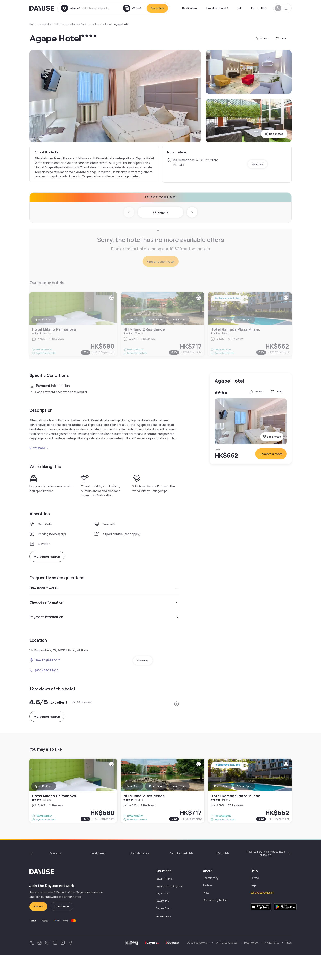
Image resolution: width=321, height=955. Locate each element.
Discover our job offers (215, 900)
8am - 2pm (133, 786)
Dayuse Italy (162, 901)
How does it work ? (217, 8)
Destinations (190, 8)
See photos (274, 134)
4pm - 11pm (178, 786)
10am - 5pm (156, 786)
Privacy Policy (271, 942)
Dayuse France (164, 879)
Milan (96, 24)
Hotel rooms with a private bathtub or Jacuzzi (266, 853)
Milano (107, 24)
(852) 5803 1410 (43, 670)
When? (160, 212)
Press (206, 892)
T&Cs (289, 942)
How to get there (45, 660)
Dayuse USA (163, 893)
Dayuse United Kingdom (169, 886)
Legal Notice (251, 942)
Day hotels (223, 853)
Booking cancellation (262, 892)
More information (47, 556)
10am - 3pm (244, 786)
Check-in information (104, 602)
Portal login (62, 906)
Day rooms (55, 853)
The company (210, 878)
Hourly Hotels (97, 853)
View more (39, 448)
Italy (32, 24)
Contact (255, 878)
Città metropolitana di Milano (71, 24)
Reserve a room (271, 454)
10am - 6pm (221, 786)
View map (257, 164)
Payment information (104, 617)
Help (239, 8)
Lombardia (44, 24)
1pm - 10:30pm (43, 786)
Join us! (38, 906)
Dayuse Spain (163, 908)
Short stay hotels (139, 853)
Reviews (207, 885)
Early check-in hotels (181, 853)
